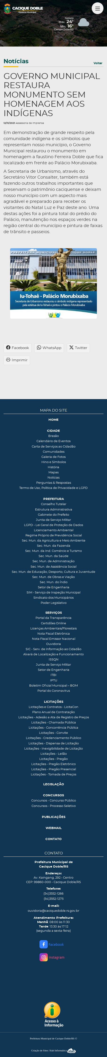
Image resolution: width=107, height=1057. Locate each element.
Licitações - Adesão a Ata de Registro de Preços (53, 717)
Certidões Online (53, 623)
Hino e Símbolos (53, 462)
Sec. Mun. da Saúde (53, 556)
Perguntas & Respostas (53, 482)
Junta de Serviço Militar (53, 520)
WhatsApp (49, 348)
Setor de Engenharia (53, 587)
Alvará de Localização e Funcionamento (53, 654)
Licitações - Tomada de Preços (53, 774)
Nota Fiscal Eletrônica (53, 633)
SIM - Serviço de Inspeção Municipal (53, 592)
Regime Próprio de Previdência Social (53, 535)
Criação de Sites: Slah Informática (53, 1050)
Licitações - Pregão (53, 759)
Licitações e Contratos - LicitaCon (53, 707)
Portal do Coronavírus (53, 690)
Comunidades (53, 451)
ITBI (53, 675)
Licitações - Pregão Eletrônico (53, 764)
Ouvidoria (53, 644)
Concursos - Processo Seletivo (54, 806)
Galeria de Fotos (53, 457)
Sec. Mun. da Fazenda (53, 545)
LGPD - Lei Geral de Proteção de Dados (53, 525)
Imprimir (17, 360)
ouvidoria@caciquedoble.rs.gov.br (53, 910)
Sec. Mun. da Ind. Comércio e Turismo (53, 551)
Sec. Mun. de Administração (53, 561)
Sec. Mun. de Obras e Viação (53, 577)
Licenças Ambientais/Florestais (53, 628)
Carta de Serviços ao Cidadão (53, 446)
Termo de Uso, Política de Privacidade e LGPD (53, 488)
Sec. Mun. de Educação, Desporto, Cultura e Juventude (53, 572)
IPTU (53, 680)
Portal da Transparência (53, 618)
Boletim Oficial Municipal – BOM (53, 685)
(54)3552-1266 (53, 893)
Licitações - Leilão (53, 753)
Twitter (78, 348)
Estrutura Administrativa (53, 509)
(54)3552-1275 (53, 898)
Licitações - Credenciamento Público (53, 738)
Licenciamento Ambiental (53, 530)
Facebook (17, 348)
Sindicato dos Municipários (53, 597)
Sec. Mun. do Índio (53, 582)
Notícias (53, 477)
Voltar (98, 63)
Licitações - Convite (53, 733)
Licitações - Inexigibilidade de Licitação (53, 748)
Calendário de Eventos (53, 441)
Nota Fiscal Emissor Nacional (53, 638)
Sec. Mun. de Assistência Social (53, 566)
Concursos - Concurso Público (53, 800)
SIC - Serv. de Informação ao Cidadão (53, 649)
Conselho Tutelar (53, 504)
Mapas (53, 472)
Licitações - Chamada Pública (53, 722)
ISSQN (54, 659)
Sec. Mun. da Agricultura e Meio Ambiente (53, 540)
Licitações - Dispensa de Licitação (53, 743)
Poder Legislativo (54, 603)
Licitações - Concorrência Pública (53, 727)
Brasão (53, 436)
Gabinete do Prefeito (53, 514)
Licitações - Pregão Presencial (53, 769)
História (53, 467)
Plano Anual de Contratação (53, 712)
